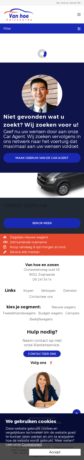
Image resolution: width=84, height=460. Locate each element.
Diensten (70, 290)
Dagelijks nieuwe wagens (29, 237)
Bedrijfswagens (41, 319)
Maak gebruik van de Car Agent (42, 158)
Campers (72, 313)
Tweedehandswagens (19, 313)
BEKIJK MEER (42, 223)
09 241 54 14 (42, 279)
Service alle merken (25, 252)
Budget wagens (50, 313)
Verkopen (48, 290)
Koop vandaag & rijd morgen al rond (37, 247)
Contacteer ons (42, 353)
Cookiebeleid (32, 444)
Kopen (28, 290)
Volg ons (38, 363)
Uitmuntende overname (28, 242)
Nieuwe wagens (63, 307)
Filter (42, 28)
